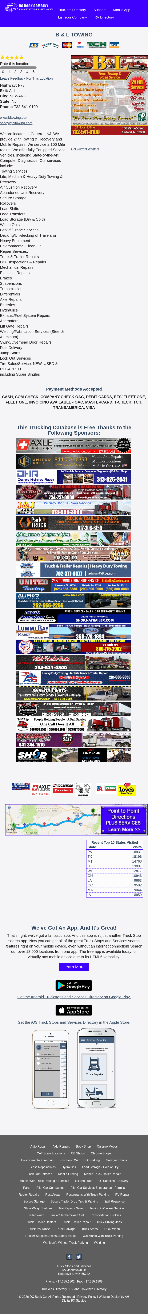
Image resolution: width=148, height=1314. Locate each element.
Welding (99, 1242)
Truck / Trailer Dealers (41, 1222)
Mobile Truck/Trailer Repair (102, 1174)
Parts (26, 1187)
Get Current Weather (85, 149)
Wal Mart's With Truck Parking (103, 1235)
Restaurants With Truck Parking (87, 1194)
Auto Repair (38, 1146)
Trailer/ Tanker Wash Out (67, 1215)
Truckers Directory (72, 10)
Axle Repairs (61, 1146)
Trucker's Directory (54, 1289)
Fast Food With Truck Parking (80, 1160)
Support (100, 10)
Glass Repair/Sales (43, 1167)
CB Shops (78, 1153)
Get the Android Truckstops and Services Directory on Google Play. (73, 997)
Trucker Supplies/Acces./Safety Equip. (51, 1235)
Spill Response (114, 1201)
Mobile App (121, 10)
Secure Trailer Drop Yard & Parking (74, 1201)
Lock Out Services (39, 1174)
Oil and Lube (83, 1180)
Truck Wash (112, 1229)
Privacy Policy (86, 1296)
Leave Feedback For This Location (26, 78)
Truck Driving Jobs (109, 1222)
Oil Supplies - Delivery (113, 1180)
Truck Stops (90, 1229)
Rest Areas (52, 1194)
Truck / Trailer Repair (76, 1222)
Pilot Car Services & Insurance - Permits (97, 1187)
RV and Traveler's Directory (87, 1289)
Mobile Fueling (68, 1174)
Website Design (109, 1296)
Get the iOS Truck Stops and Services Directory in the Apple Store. (74, 1022)
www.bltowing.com (14, 117)
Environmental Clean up (37, 1160)
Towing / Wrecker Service (107, 1208)
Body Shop (83, 1146)
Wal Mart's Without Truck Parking (65, 1242)
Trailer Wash (35, 1215)
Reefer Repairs (29, 1194)
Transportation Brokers (105, 1215)
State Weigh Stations (38, 1208)
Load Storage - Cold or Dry (100, 1167)
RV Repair (122, 1194)
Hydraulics (69, 1167)
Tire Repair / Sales (71, 1208)
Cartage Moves (107, 1146)
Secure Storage (34, 1201)
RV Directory (104, 17)
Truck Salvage (65, 1229)
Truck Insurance (39, 1229)
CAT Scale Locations (51, 1153)
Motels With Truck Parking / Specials (44, 1180)
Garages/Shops (116, 1160)
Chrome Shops (101, 1153)
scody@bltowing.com (16, 123)
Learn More (74, 967)
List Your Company (72, 17)
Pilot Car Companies (50, 1187)
